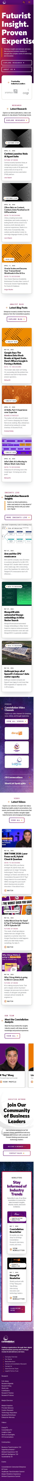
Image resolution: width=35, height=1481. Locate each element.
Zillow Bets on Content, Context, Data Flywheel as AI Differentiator (16, 209)
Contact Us (8, 1366)
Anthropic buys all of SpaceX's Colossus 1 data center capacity (16, 674)
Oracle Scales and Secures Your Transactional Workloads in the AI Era (15, 270)
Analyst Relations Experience (11, 1474)
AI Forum (4, 1469)
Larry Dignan (11, 509)
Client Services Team (11, 1368)
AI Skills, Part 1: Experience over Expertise (15, 411)
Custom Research (7, 1410)
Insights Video (6, 1432)
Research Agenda (7, 1383)
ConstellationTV (7, 1430)
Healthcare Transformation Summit (13, 1472)
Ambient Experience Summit (11, 1476)
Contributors (6, 1391)
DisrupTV (5, 1428)
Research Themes (8, 1393)
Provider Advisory (8, 1408)
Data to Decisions (12, 863)
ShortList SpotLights (15, 783)
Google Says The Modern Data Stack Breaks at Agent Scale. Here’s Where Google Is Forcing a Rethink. (16, 358)
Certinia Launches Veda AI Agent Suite (16, 155)
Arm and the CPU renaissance (12, 555)
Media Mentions (10, 1361)
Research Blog (6, 1386)
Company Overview (11, 1357)
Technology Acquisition (9, 1413)
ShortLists (5, 1388)
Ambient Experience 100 (10, 1452)
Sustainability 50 (7, 1457)
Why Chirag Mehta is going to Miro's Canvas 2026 (15, 978)
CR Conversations (14, 777)
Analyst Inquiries (7, 1405)
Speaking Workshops (9, 1415)
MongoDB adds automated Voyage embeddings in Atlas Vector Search (14, 616)
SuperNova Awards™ (8, 1450)
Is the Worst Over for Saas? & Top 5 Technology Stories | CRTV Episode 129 (16, 922)
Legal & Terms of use (11, 1371)
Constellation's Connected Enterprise (14, 1467)
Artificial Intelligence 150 (10, 1454)
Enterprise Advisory (8, 1417)
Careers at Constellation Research (16, 1364)
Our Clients (8, 1359)
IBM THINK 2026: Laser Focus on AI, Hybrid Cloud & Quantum (16, 856)
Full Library (5, 1381)
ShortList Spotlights (8, 1435)
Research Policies (8, 1395)
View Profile (12, 1082)
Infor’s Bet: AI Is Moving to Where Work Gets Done (15, 462)
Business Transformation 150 (11, 1447)
